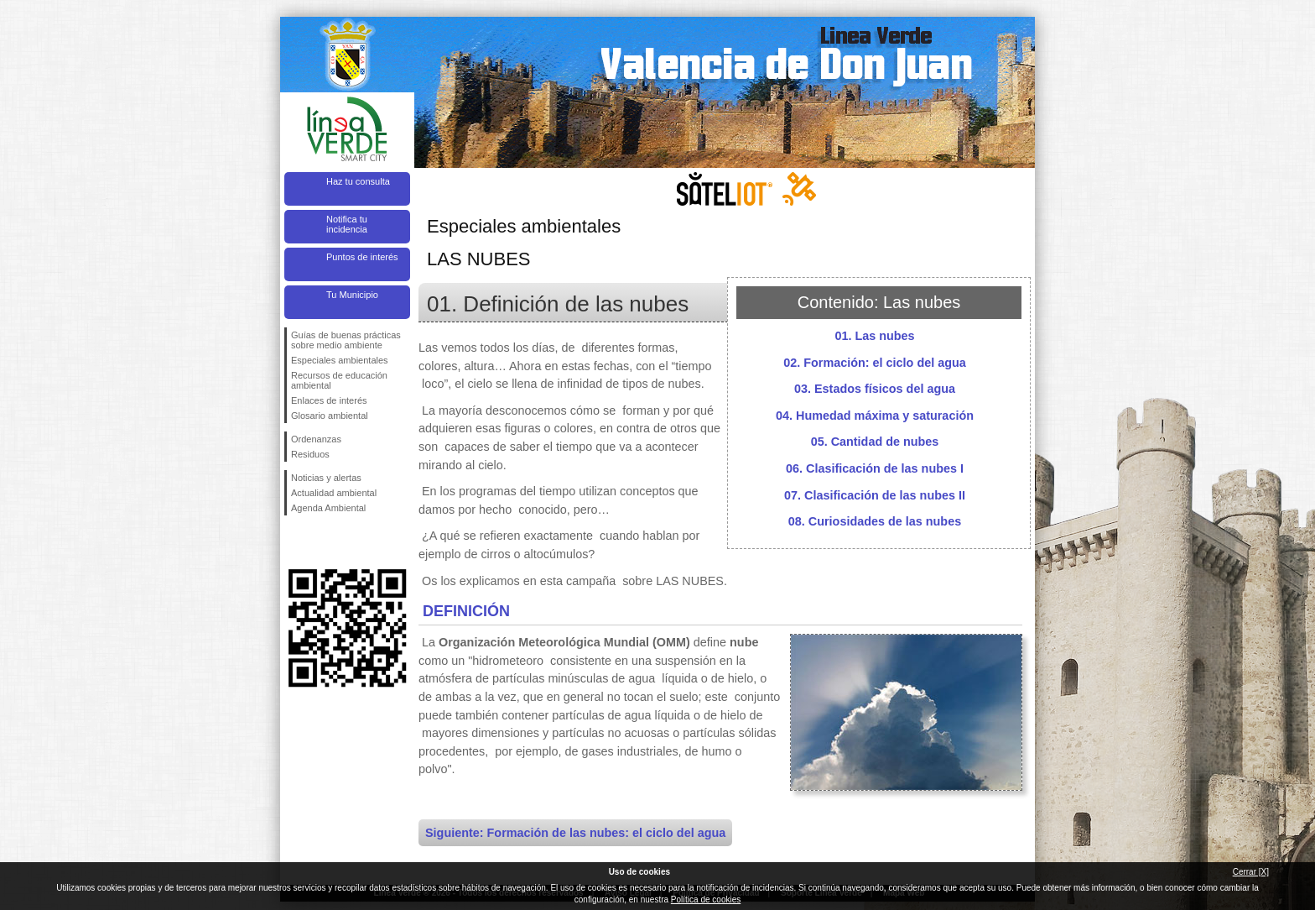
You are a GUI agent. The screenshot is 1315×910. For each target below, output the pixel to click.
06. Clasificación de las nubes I (875, 468)
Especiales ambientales (339, 360)
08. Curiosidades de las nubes (874, 521)
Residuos (310, 454)
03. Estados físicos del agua (874, 388)
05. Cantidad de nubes (875, 441)
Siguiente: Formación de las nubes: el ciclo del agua (575, 832)
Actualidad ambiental (334, 493)
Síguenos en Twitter (322, 542)
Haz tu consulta (358, 181)
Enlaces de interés (329, 400)
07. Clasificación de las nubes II (874, 495)
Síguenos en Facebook (294, 542)
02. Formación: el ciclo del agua (874, 362)
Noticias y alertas (326, 478)
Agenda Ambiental (328, 508)
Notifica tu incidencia (346, 224)
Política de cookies (706, 899)
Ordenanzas (316, 439)
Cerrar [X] (1251, 871)
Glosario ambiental (329, 416)
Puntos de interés (362, 257)
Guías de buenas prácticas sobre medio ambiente (346, 340)
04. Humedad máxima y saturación (875, 415)
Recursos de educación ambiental (339, 380)
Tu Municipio (352, 295)
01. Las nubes (874, 336)
